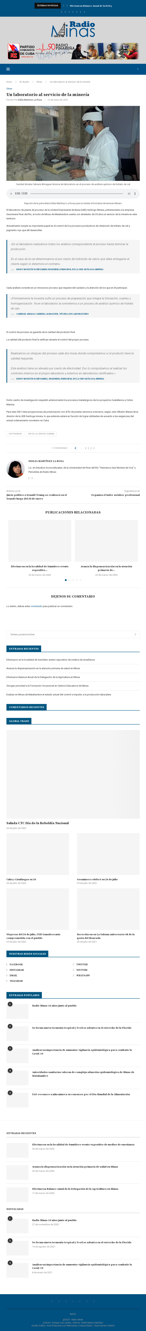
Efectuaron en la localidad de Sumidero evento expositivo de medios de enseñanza (50, 659)
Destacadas (15, 434)
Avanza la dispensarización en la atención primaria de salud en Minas (43, 668)
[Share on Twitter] (88, 448)
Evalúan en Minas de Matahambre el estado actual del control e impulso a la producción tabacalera (58, 694)
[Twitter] (65, 11)
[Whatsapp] (80, 11)
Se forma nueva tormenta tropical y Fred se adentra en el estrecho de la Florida (81, 1028)
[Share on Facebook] (85, 448)
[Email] (76, 11)
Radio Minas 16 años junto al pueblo (54, 1005)
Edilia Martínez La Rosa (30, 100)
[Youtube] (105, 970)
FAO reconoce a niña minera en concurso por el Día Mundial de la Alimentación (81, 1094)
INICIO (73, 1314)
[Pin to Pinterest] (91, 448)
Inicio (9, 81)
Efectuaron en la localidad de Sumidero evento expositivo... (40, 568)
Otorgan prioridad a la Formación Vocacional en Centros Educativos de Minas (47, 685)
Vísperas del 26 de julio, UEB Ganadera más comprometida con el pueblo (33, 936)
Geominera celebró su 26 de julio (97, 879)
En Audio (24, 81)
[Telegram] (84, 11)
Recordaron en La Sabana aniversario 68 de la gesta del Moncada (106, 936)
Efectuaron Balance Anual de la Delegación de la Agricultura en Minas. (43, 677)
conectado (36, 606)
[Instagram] (69, 11)
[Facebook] (61, 11)
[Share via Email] (93, 448)
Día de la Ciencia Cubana (41, 434)
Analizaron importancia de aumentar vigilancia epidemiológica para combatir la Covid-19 (82, 1051)
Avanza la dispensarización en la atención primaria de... (102, 5)
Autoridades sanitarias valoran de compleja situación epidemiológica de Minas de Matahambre (83, 1074)
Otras (39, 81)
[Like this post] (80, 448)
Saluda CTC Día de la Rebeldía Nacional (37, 823)
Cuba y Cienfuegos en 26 (21, 879)
